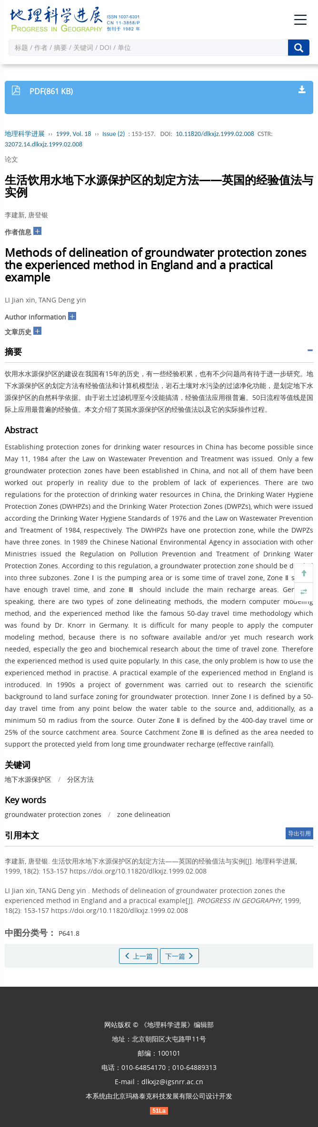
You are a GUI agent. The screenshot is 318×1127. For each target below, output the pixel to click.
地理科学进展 (25, 134)
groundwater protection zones (53, 814)
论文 (11, 159)
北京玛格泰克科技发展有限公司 (159, 1095)
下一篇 (179, 956)
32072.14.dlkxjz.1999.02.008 (43, 144)
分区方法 (80, 779)
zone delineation (143, 814)
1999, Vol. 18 (73, 134)
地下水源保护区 (28, 779)
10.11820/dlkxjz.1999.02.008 (215, 134)
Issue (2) (113, 134)
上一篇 (138, 956)
